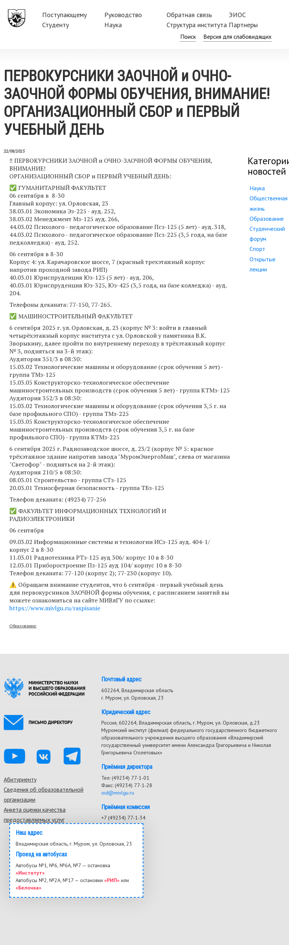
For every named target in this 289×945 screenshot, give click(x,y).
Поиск (188, 36)
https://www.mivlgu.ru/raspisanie (54, 608)
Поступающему (64, 14)
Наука (113, 24)
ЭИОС (237, 14)
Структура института (196, 24)
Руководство (123, 14)
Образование (22, 626)
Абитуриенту (20, 779)
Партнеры (243, 24)
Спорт (257, 248)
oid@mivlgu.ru (117, 792)
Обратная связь (189, 14)
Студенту (55, 24)
